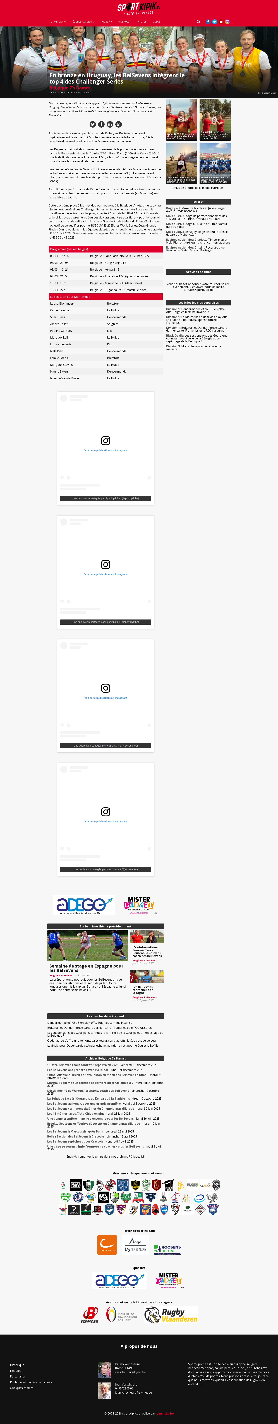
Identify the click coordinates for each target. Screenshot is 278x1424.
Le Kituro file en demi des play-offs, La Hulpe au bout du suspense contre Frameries (197, 319)
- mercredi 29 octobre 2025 (105, 1084)
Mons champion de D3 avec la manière (193, 348)
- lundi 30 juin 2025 (103, 1108)
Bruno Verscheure (80, 93)
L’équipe (15, 1371)
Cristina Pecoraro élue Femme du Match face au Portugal (195, 249)
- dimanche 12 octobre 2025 (103, 1092)
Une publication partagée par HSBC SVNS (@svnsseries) (106, 745)
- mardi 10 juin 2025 (103, 1125)
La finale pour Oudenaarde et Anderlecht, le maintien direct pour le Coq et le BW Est (103, 1045)
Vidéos (156, 22)
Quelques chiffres (21, 1388)
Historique (17, 1365)
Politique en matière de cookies (31, 1382)
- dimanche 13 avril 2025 (92, 1136)
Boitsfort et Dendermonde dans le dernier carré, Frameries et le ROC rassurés (99, 1027)
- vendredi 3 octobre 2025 (101, 1103)
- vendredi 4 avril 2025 (90, 1141)
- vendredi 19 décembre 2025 (102, 1064)
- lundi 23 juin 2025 (88, 1113)
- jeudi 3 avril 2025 (104, 1148)
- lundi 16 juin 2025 (103, 1118)
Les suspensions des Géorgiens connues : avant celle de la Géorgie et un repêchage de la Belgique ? (105, 1034)
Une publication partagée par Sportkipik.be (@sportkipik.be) (106, 498)
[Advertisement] (21, 152)
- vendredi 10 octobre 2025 (104, 1098)
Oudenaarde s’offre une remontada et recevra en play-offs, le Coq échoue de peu (101, 1040)
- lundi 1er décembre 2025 (95, 1069)
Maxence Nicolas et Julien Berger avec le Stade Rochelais (196, 209)
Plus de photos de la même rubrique (198, 188)
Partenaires (18, 1376)
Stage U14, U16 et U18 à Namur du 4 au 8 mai (196, 225)
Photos (142, 22)
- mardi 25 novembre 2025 (104, 1076)
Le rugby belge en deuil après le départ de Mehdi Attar (197, 233)
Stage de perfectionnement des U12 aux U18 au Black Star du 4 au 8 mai (196, 217)
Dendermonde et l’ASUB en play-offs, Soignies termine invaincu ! (90, 1022)
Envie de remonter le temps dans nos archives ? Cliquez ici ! (105, 1156)
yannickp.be (165, 1413)
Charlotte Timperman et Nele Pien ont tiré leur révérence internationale (198, 241)
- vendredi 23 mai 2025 (90, 1131)
